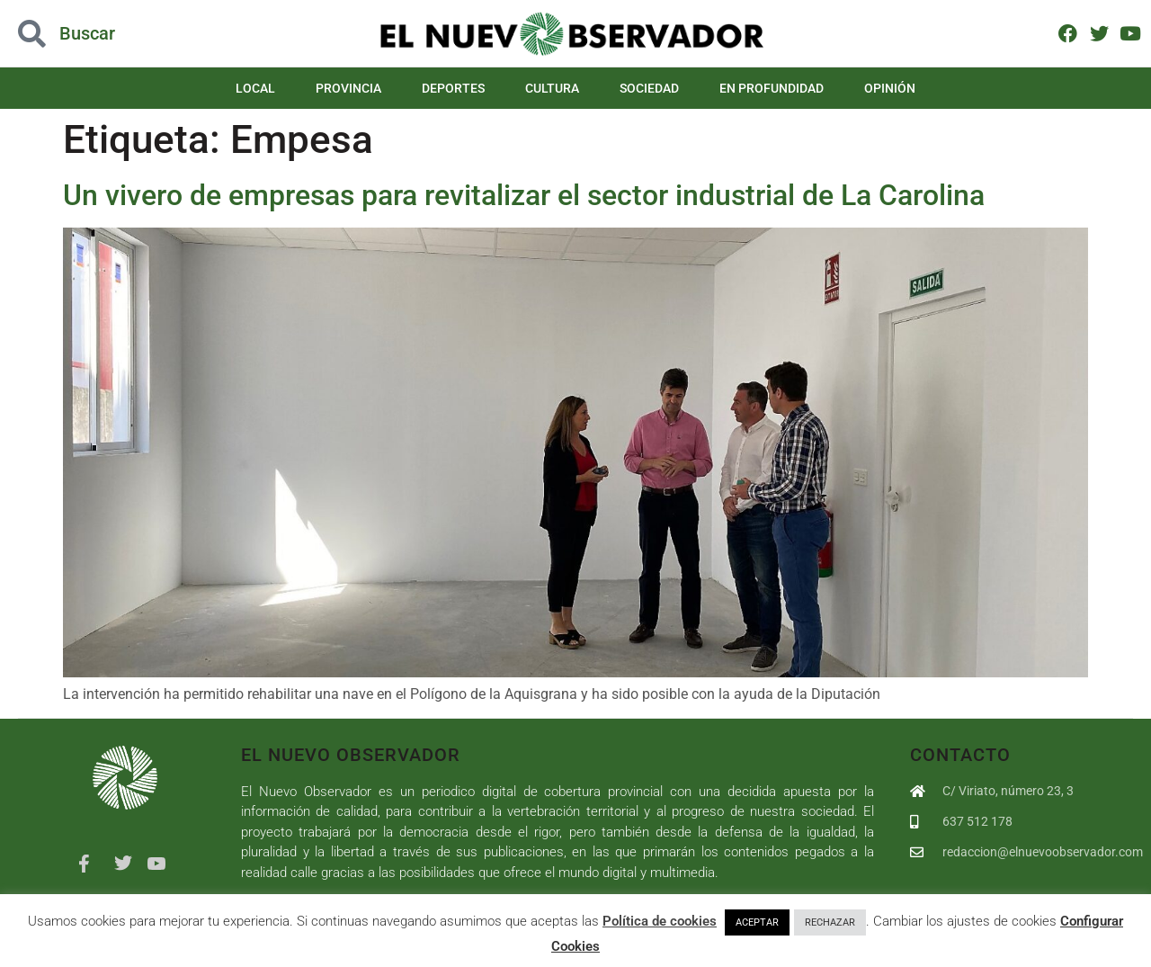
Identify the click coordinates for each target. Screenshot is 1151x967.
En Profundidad (771, 88)
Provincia (348, 88)
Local (255, 88)
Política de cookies (659, 921)
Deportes (453, 88)
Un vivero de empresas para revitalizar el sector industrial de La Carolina (524, 195)
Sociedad (649, 88)
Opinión (889, 88)
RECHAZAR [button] (830, 922)
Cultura (552, 88)
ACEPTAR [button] (757, 922)
